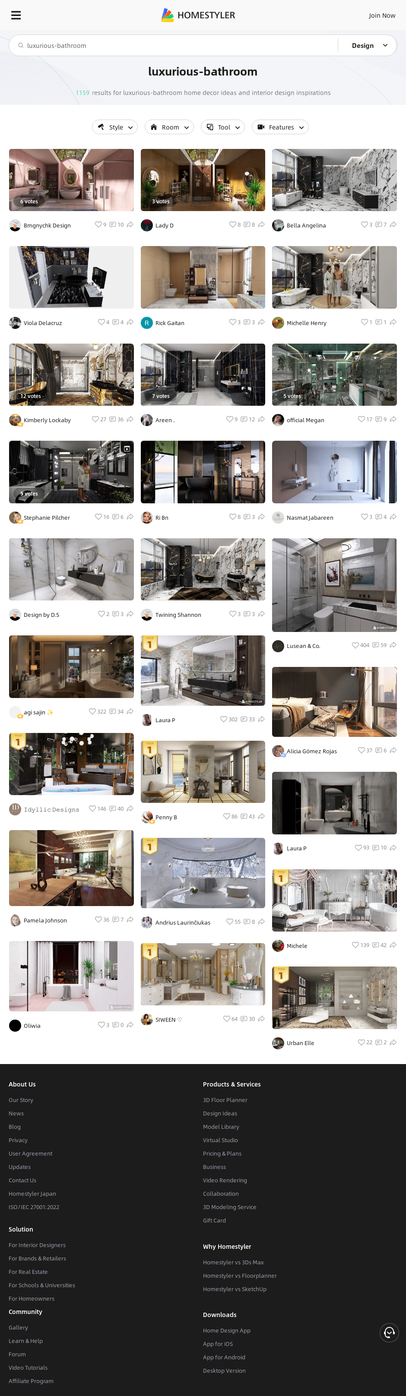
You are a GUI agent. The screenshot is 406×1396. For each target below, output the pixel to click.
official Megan (305, 420)
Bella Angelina (306, 225)
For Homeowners (31, 1298)
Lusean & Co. (303, 645)
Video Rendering (225, 1180)
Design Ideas (220, 1113)
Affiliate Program (31, 1381)
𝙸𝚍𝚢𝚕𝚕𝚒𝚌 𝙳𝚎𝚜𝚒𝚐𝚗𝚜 (51, 809)
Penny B (166, 817)
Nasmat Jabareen (310, 517)
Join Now (382, 15)
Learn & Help (26, 1340)
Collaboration (221, 1193)
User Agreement (30, 1153)
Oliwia (32, 1025)
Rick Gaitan (169, 323)
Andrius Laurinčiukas (182, 922)
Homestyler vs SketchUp (234, 1289)
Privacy (18, 1140)
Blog (15, 1126)
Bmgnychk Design (47, 225)
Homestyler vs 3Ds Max (233, 1262)
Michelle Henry (307, 323)
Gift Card (214, 1220)
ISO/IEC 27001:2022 (34, 1207)
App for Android (224, 1357)
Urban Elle (300, 1043)
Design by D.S (41, 614)
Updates (20, 1166)
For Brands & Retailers (37, 1258)
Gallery (18, 1327)
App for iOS (218, 1343)
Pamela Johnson (45, 920)
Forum (17, 1354)
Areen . (165, 420)
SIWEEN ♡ (168, 1019)
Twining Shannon (178, 614)
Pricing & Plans (222, 1153)
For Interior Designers (37, 1245)
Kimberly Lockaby (47, 420)
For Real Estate (28, 1271)
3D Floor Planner (225, 1100)
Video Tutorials (28, 1367)
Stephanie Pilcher (47, 517)
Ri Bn (161, 517)
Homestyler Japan (32, 1193)
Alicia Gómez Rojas (312, 751)
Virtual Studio (220, 1140)
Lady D (164, 225)
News (16, 1113)
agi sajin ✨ (39, 712)
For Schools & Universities (42, 1285)
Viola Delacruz (43, 323)
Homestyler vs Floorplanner (240, 1275)
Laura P (165, 720)
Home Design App (227, 1330)
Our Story (21, 1100)
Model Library (221, 1126)
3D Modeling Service (230, 1207)
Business (214, 1166)
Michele (297, 945)
